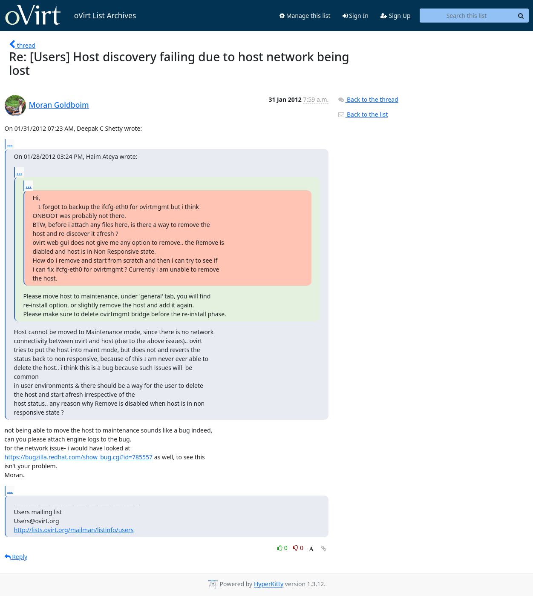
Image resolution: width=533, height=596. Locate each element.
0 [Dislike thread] (298, 548)
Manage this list (305, 15)
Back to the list (362, 114)
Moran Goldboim (59, 105)
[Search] (521, 16)
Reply (16, 557)
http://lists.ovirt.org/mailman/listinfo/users (74, 530)
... (10, 144)
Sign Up (395, 15)
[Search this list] (467, 16)
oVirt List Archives (70, 15)
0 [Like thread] (283, 548)
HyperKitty (268, 584)
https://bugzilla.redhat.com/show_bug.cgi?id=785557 (79, 457)
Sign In (356, 15)
